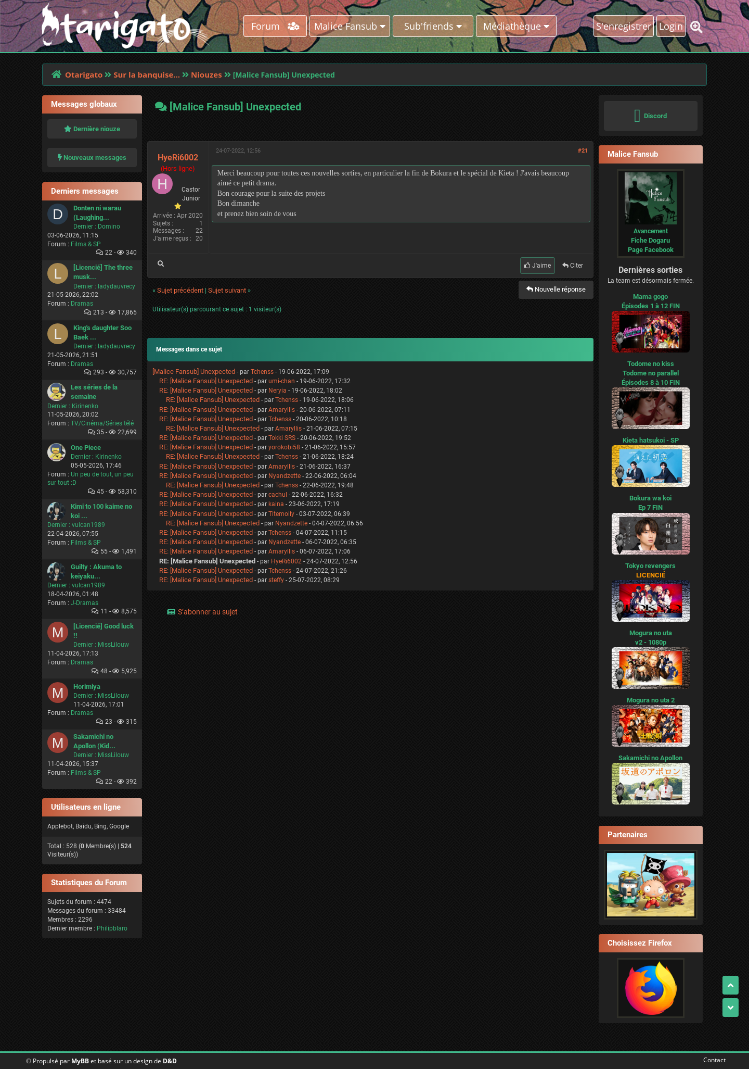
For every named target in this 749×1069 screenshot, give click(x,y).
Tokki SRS (281, 438)
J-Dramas (84, 603)
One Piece (86, 447)
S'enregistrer (623, 26)
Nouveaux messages (92, 157)
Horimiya (86, 686)
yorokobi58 (284, 447)
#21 (583, 150)
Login (671, 26)
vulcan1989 (88, 525)
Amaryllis (281, 409)
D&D (170, 1061)
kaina (276, 504)
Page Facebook (651, 250)
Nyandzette (284, 476)
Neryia (277, 390)
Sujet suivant (227, 290)
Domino (109, 226)
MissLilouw (113, 644)
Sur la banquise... (146, 74)
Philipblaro (112, 928)
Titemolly (281, 514)
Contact (712, 1059)
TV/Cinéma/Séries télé (102, 423)
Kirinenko (85, 406)
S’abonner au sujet (208, 612)
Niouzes (206, 74)
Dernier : (84, 226)
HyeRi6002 (178, 157)
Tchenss (262, 371)
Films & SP (86, 244)
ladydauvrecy (116, 286)
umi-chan (281, 381)
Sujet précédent (180, 290)
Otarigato (83, 74)
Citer (572, 265)
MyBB (80, 1061)
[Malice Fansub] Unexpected (193, 371)
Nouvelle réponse (556, 289)
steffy (276, 580)
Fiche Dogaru (650, 240)
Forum (275, 26)
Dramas (82, 303)
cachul (277, 494)
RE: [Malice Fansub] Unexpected (206, 381)
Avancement (651, 231)
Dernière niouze (92, 129)
